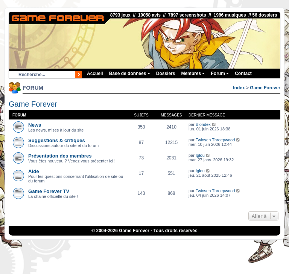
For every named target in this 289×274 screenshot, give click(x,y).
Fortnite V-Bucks (177, 245)
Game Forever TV (48, 191)
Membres (193, 73)
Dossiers (165, 73)
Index (239, 87)
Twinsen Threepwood (215, 140)
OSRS (201, 245)
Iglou (200, 155)
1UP (120, 245)
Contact (243, 73)
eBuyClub (150, 245)
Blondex (203, 124)
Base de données (129, 73)
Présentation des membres (60, 156)
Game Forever (265, 87)
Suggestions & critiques (56, 140)
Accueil (95, 73)
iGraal (132, 245)
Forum (220, 73)
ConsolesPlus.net (97, 245)
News (34, 125)
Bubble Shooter (144, 250)
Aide (33, 171)
